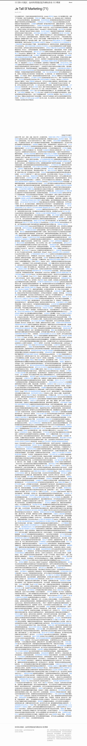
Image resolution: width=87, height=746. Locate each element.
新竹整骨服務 (65, 434)
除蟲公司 (25, 222)
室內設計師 (63, 62)
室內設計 (66, 395)
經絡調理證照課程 (36, 391)
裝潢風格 (59, 192)
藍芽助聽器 (24, 300)
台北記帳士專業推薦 (54, 222)
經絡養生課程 (67, 328)
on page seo (30, 62)
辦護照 (35, 220)
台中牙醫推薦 (65, 523)
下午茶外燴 (46, 432)
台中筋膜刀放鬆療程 (23, 651)
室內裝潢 (46, 419)
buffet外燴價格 (38, 207)
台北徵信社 (47, 313)
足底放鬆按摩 (50, 155)
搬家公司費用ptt (52, 161)
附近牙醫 (20, 276)
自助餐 (57, 191)
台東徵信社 (49, 478)
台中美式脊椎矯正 (20, 473)
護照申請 (50, 16)
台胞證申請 (42, 543)
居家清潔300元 (33, 398)
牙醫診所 (66, 430)
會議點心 (62, 361)
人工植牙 (51, 241)
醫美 (68, 87)
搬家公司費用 (36, 636)
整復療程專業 (34, 176)
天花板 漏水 (64, 335)
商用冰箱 (17, 614)
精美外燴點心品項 (39, 33)
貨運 (26, 46)
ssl (39, 519)
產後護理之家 (49, 519)
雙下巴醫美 (31, 476)
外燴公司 (17, 428)
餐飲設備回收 (56, 40)
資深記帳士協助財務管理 (60, 681)
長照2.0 (48, 434)
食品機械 (52, 246)
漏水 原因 (44, 413)
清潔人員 (32, 90)
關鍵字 (26, 269)
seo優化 (36, 584)
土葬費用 (32, 406)
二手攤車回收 (24, 200)
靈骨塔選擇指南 (39, 345)
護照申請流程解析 (27, 228)
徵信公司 (44, 540)
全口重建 (58, 354)
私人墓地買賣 (20, 610)
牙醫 (69, 317)
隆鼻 (42, 280)
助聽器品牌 (27, 328)
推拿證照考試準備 (36, 350)
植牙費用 (67, 204)
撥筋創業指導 (55, 72)
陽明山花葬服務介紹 (66, 668)
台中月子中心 (68, 259)
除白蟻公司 (27, 250)
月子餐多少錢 (31, 222)
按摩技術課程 (23, 697)
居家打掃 (36, 343)
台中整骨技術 (65, 79)
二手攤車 (31, 705)
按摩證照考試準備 (31, 449)
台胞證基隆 (61, 68)
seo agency (54, 491)
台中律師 (64, 556)
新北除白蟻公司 (61, 567)
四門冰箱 (54, 436)
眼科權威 (30, 200)
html (36, 85)
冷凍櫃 (67, 384)
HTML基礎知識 (61, 458)
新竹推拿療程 (53, 192)
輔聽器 (62, 708)
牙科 (54, 619)
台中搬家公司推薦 (36, 77)
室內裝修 (34, 504)
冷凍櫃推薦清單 (25, 506)
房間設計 (48, 48)
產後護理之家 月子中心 (49, 207)
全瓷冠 (45, 183)
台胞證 (48, 606)
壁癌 (19, 660)
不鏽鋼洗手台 (32, 181)
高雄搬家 (26, 525)
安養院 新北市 (38, 471)
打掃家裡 (36, 298)
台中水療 (63, 40)
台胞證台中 (26, 298)
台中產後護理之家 (58, 369)
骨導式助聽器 (18, 187)
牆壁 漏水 (54, 75)
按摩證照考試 (67, 161)
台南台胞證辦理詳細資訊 (28, 521)
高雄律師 (36, 354)
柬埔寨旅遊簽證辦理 (62, 441)
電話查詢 (40, 445)
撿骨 (45, 257)
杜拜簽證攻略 (30, 70)
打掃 (43, 51)
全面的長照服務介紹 (45, 79)
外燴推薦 (22, 198)
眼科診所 (34, 445)
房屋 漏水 (56, 282)
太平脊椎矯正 (42, 541)
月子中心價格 (56, 426)
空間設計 (31, 360)
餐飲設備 (69, 191)
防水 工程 (69, 541)
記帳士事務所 (21, 92)
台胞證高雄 (39, 181)
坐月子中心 (60, 395)
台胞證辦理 (55, 252)
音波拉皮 (43, 172)
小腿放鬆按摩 (53, 244)
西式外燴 (21, 79)
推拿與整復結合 (20, 553)
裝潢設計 (23, 681)
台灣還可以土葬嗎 (29, 378)
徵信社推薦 (33, 428)
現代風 (19, 521)
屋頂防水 (45, 46)
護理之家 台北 (37, 51)
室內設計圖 (21, 311)
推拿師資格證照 (65, 560)
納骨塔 (40, 688)
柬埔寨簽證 (66, 42)
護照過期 (21, 181)
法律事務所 (68, 471)
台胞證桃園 (32, 154)
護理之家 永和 (39, 367)
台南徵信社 (42, 42)
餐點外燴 (53, 48)
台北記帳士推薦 (65, 326)
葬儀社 (66, 705)
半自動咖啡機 (46, 150)
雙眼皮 (53, 330)
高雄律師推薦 (38, 655)
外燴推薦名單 (28, 311)
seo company (35, 321)
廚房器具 (60, 64)
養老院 (39, 53)
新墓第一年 (48, 497)
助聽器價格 (50, 94)
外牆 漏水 (38, 213)
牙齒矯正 (47, 31)
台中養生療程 (61, 452)
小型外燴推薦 (63, 402)
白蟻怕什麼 (69, 150)
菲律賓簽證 (46, 655)
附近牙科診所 (22, 70)
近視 (54, 465)
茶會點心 (22, 640)
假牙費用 (27, 586)
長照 (29, 98)
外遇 (48, 369)
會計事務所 (67, 68)
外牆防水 (56, 514)
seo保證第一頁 (68, 493)
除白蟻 (70, 562)
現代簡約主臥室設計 (28, 187)
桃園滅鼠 (17, 309)
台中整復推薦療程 (36, 254)
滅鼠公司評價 (51, 170)
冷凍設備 (50, 308)
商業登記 (25, 707)
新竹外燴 (49, 592)
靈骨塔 (26, 181)
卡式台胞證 (66, 33)
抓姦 (33, 189)
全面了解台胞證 (58, 460)
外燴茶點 (50, 666)
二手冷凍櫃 (37, 92)
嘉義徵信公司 (63, 191)
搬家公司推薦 (61, 608)
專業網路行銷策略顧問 (37, 668)
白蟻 (21, 202)
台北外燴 (53, 304)
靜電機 (56, 462)
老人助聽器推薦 (62, 645)
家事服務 (35, 144)
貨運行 (52, 579)
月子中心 (58, 213)
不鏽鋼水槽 (18, 267)
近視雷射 (28, 178)
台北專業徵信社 (23, 432)
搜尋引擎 (60, 595)
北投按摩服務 (45, 61)
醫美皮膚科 (63, 437)
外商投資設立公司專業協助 (44, 22)
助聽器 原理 (40, 25)
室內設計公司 (24, 98)
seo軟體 (28, 198)
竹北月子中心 (65, 664)
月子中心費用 (21, 196)
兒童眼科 (58, 322)
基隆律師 (34, 178)
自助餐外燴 (40, 282)
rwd (31, 259)
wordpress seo (61, 384)
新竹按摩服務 (62, 690)
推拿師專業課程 (45, 20)
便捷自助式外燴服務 (23, 289)
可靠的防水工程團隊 (65, 580)
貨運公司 (41, 393)
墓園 (69, 237)
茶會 (53, 625)
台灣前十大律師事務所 (61, 137)
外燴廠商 (54, 154)
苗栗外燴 (25, 324)
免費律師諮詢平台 (49, 282)
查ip (66, 656)
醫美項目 (22, 231)
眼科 (19, 373)
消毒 (34, 549)
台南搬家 (33, 24)
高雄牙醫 (22, 373)
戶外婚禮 (29, 237)
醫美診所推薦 (20, 243)
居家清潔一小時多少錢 (21, 495)
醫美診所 (66, 389)
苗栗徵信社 (45, 161)
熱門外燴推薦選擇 (66, 322)
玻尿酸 (36, 579)
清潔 (21, 571)
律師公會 (17, 341)
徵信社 (67, 608)
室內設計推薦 (36, 237)
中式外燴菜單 (21, 656)
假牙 (51, 454)
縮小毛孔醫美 (47, 521)
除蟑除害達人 (37, 423)
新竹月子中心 (18, 298)
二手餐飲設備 (28, 230)
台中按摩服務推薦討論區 (47, 159)
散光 (46, 543)
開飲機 (40, 360)
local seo (38, 413)
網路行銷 (38, 222)
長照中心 (64, 87)
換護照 (34, 230)
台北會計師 (33, 528)
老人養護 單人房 (29, 207)
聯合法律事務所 (45, 166)
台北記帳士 (58, 617)
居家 (50, 263)
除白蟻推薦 (62, 471)
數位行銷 (61, 29)
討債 (22, 337)
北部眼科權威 (61, 694)
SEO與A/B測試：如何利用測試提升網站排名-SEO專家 (37, 2)
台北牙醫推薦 (40, 634)
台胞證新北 (21, 269)
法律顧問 (21, 695)
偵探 (50, 83)
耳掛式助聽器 (39, 521)
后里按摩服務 (33, 525)
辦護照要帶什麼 (48, 25)
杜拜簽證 (32, 148)
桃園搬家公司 (26, 239)
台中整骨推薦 (24, 560)
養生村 (17, 547)
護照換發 (21, 562)
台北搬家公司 (64, 313)
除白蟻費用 (42, 321)
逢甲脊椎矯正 (31, 590)
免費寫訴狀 (27, 673)
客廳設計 (21, 675)
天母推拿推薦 (31, 46)
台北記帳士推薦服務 (57, 669)
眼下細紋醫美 (31, 495)
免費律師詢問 (18, 324)
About (70, 2)
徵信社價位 (69, 558)
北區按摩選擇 (40, 419)
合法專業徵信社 (27, 510)
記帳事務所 (61, 139)
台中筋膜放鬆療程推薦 (31, 482)
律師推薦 (54, 441)
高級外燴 (23, 534)
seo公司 (30, 456)
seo (57, 566)
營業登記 (65, 604)
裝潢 (22, 328)
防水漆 (43, 31)
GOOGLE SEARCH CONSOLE (22, 441)
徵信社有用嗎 (32, 627)
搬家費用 (69, 545)
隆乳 (53, 215)
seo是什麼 (23, 174)
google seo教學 (35, 98)
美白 (46, 682)
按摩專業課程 (59, 241)
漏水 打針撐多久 (46, 441)
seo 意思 (67, 211)
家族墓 (25, 430)
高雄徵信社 (50, 384)
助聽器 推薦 (52, 137)
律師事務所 (29, 549)
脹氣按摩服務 (68, 426)
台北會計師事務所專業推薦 (55, 181)
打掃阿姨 (22, 360)
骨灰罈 (62, 426)
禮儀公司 (67, 272)
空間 (21, 75)
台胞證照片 (21, 168)
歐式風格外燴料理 (67, 356)
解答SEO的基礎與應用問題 (37, 365)
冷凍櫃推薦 (22, 679)
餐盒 (28, 681)
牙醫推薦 (31, 81)
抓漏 (51, 369)
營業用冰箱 (19, 538)
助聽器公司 (21, 447)
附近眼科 (60, 161)
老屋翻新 (58, 141)
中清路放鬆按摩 (28, 447)
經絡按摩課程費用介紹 (44, 421)
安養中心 (44, 471)
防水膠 (59, 619)
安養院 (30, 345)
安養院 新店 (38, 18)
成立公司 (68, 285)
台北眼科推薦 (64, 415)
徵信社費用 (35, 488)
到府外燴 (45, 367)
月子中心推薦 (32, 497)
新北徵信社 (48, 502)
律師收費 (26, 287)
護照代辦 (58, 272)
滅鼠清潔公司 (52, 463)
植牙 (50, 597)
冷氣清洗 (44, 308)
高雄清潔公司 (18, 239)
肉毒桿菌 (58, 250)
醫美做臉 (26, 354)
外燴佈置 (69, 185)
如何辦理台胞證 (40, 497)
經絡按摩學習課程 (35, 157)
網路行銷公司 (29, 679)
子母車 (66, 642)
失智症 (28, 406)
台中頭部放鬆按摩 (47, 270)
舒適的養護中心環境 (61, 302)
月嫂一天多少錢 (46, 72)
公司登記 (64, 148)
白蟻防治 (54, 452)
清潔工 (34, 443)
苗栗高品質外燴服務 (55, 259)
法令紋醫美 (61, 218)
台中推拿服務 (57, 579)
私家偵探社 (51, 168)
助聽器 (30, 347)
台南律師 (57, 185)
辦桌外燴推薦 (35, 42)
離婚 (31, 673)
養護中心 (38, 261)
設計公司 (39, 525)
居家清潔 (26, 154)
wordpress (39, 209)
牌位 (33, 311)
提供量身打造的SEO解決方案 (31, 202)
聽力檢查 (35, 87)
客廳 (57, 304)
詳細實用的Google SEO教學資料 (48, 376)
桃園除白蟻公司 (47, 154)
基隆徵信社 (53, 692)
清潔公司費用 (37, 200)
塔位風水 (40, 504)
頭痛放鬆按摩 (45, 653)
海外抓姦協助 (59, 256)
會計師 (61, 33)
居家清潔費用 (21, 404)
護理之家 (43, 519)
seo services (53, 334)
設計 (64, 211)
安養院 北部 (27, 391)
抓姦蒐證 (54, 714)
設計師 (27, 148)
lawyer (20, 584)
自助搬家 (56, 155)
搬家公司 (57, 411)
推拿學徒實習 (35, 393)
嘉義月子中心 (47, 33)
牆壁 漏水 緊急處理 (24, 528)
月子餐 (68, 595)
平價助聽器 (58, 358)
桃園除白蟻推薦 (53, 61)
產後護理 (68, 714)
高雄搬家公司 (33, 421)
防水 (22, 636)
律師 (32, 328)
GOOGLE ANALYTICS (65, 360)
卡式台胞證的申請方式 (57, 42)
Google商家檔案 (61, 48)
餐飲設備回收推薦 (56, 623)
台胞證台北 (68, 616)
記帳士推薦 (38, 161)
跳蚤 (60, 165)
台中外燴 (61, 710)
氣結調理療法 (18, 237)
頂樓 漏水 (39, 627)
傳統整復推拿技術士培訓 (28, 527)
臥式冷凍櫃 (32, 491)
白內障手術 (57, 345)
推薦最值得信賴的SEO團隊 (25, 57)
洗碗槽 (63, 272)
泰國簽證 (32, 369)
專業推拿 (25, 334)
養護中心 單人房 (66, 296)
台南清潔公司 (39, 46)
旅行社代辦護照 (56, 497)
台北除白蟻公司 (58, 291)
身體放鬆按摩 (65, 278)
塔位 (61, 536)
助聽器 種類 (61, 482)
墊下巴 (26, 551)
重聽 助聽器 (31, 579)
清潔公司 (46, 465)
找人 (22, 664)
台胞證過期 (40, 510)
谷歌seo (31, 298)
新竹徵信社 (64, 473)
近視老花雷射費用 (44, 334)
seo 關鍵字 (37, 55)
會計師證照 (66, 64)
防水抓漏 (44, 491)
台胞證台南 (26, 538)
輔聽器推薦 (32, 161)
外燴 (33, 166)
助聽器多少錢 (61, 224)
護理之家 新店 (20, 280)
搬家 (16, 447)
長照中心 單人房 (45, 254)
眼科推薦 (59, 597)
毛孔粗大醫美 (41, 220)
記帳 (21, 374)
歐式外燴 (34, 510)
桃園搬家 (20, 510)
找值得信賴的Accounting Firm (57, 382)
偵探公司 (31, 423)
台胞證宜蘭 (60, 590)
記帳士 (55, 248)
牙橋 (54, 141)
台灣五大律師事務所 (64, 252)
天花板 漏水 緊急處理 (47, 350)
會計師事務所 (27, 486)
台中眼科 (37, 166)
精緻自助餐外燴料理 (52, 397)
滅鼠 (70, 395)
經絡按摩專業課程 (46, 549)
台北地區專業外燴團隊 (25, 189)
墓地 (22, 267)
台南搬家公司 (39, 480)
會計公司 (36, 335)
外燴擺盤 (43, 387)
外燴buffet (29, 395)
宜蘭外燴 (31, 556)
